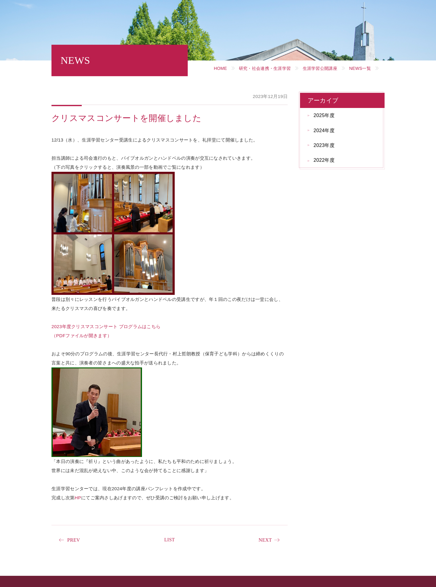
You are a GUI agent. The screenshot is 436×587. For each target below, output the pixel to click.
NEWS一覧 (360, 68)
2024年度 (324, 130)
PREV (73, 540)
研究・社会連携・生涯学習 (265, 68)
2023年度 (324, 145)
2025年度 (324, 115)
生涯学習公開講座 (320, 68)
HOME (220, 68)
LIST (169, 539)
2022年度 (324, 160)
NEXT (265, 540)
